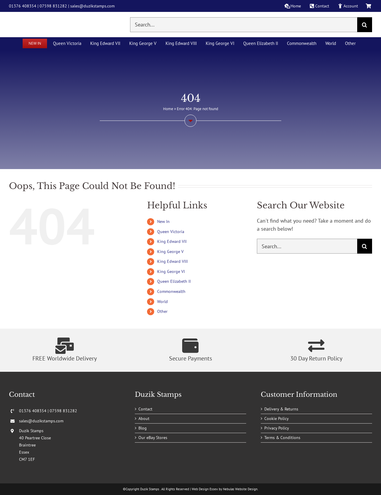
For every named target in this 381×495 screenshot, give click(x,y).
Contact (145, 409)
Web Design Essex (205, 489)
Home (168, 108)
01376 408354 (22, 6)
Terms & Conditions (282, 437)
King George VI (171, 271)
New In (163, 221)
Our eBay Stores (152, 437)
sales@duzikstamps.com (92, 6)
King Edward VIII (172, 261)
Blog (142, 428)
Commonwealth (171, 291)
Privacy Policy (276, 428)
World (162, 301)
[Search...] (243, 24)
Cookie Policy (276, 418)
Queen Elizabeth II (174, 281)
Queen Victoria (170, 231)
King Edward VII (172, 241)
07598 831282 (53, 6)
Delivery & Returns (281, 409)
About (143, 418)
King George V (170, 251)
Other (162, 311)
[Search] (364, 24)
